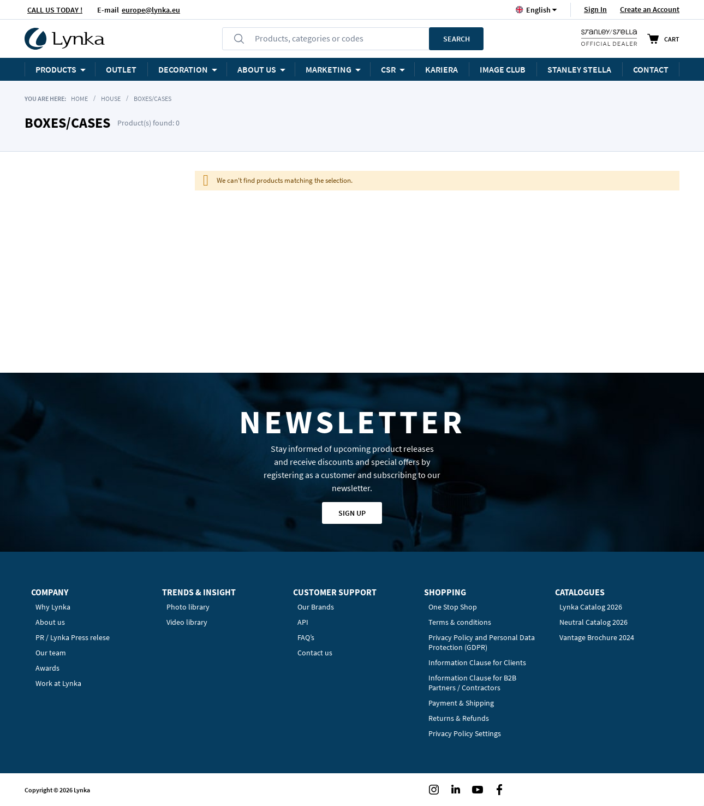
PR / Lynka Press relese (72, 637)
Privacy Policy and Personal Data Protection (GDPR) (481, 642)
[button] (538, 9)
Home (79, 98)
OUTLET (121, 69)
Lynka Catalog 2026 (590, 607)
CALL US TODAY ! (54, 10)
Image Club (503, 69)
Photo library (188, 607)
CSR (388, 69)
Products (55, 69)
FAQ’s (305, 637)
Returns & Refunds (458, 718)
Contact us (314, 653)
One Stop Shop (452, 607)
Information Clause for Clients (477, 662)
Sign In (595, 9)
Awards (47, 668)
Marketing (328, 69)
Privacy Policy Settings (464, 733)
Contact (651, 69)
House (111, 98)
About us (50, 622)
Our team (50, 653)
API (302, 622)
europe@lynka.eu (151, 10)
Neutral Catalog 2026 (593, 622)
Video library (186, 622)
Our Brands (315, 607)
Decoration (183, 69)
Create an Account (649, 9)
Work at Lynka (58, 683)
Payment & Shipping (461, 703)
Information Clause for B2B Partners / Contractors (472, 682)
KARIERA (441, 69)
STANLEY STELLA (579, 69)
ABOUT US (256, 69)
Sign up (352, 513)
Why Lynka (52, 607)
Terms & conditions (459, 622)
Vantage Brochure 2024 (596, 637)
